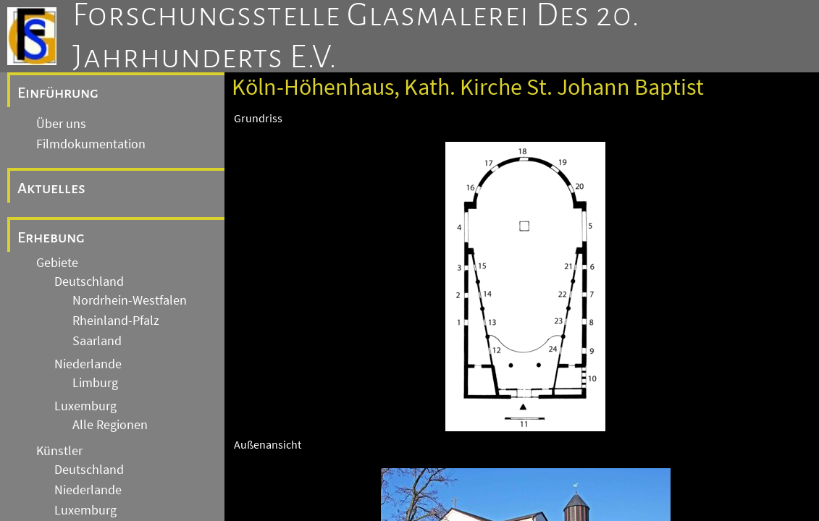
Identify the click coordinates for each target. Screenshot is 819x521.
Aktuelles (51, 188)
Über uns (61, 124)
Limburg (95, 383)
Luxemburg (85, 406)
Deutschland (89, 281)
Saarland (97, 341)
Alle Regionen (110, 425)
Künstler (59, 451)
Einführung (57, 93)
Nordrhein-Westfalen (129, 300)
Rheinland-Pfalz (115, 321)
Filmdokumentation (91, 144)
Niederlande (88, 364)
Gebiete (57, 263)
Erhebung (51, 237)
